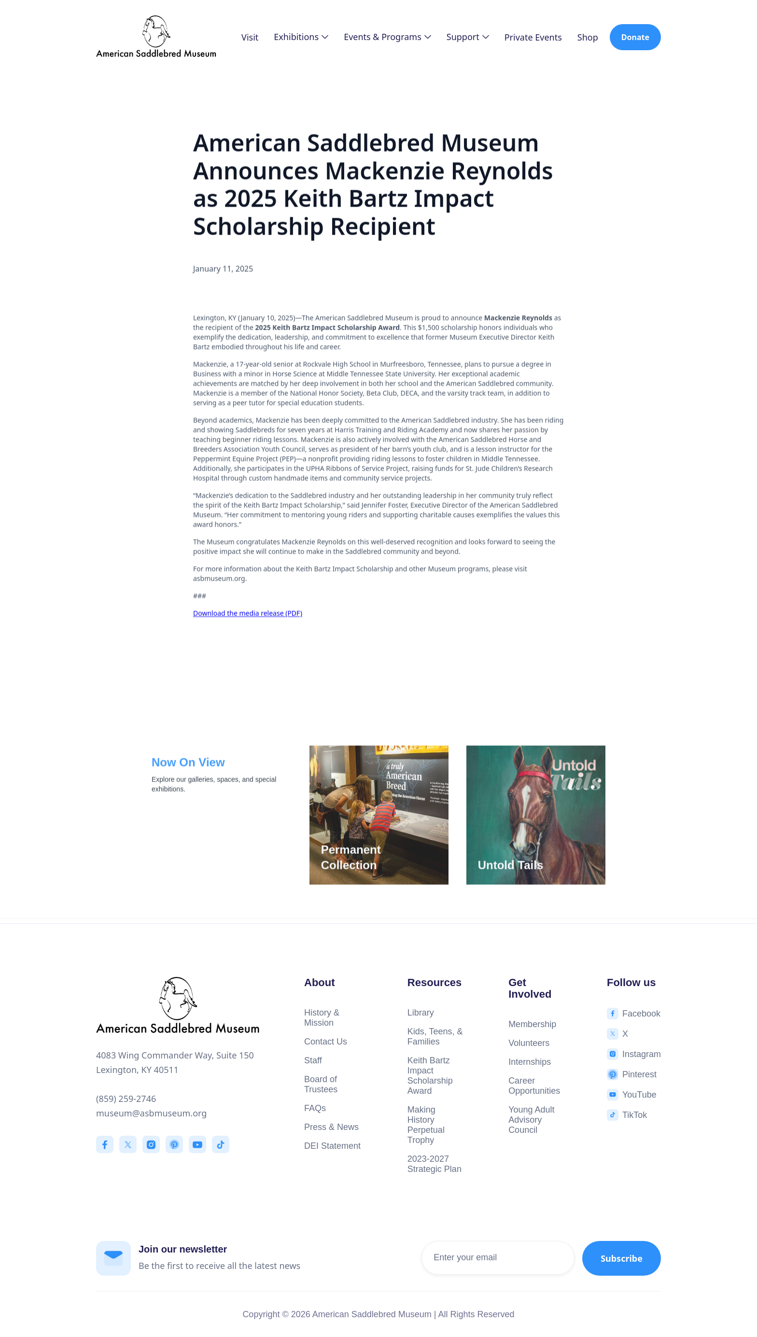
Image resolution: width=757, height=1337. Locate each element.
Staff (313, 1060)
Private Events (533, 37)
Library (420, 1012)
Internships (529, 1062)
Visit (249, 37)
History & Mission (321, 1018)
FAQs (315, 1108)
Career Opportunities (534, 1086)
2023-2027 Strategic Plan (434, 1164)
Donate (635, 37)
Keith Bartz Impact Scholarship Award (430, 1076)
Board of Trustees (320, 1084)
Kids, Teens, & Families (435, 1036)
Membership (532, 1024)
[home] (156, 37)
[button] (301, 37)
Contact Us (325, 1041)
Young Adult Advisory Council (531, 1120)
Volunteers (528, 1043)
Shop (587, 37)
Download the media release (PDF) (247, 613)
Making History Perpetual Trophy (426, 1125)
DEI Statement (332, 1146)
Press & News (331, 1127)
